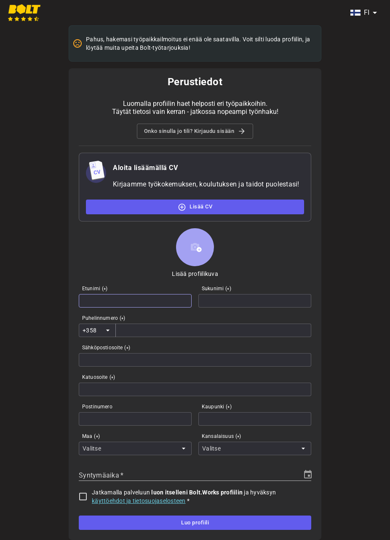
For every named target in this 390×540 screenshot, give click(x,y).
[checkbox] (83, 496)
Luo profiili (195, 523)
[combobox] (363, 12)
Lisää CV (195, 207)
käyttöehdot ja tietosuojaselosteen (139, 500)
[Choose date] (307, 474)
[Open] (108, 330)
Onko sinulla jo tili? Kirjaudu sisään (195, 131)
